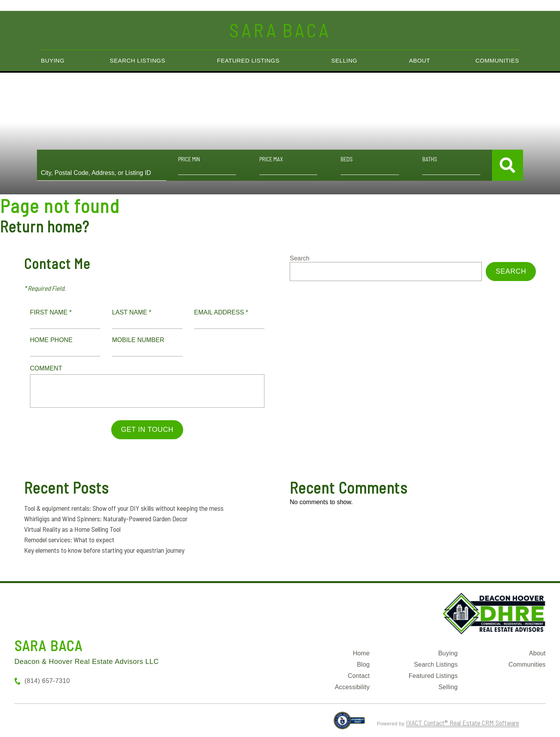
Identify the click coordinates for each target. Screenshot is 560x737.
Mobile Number (138, 340)
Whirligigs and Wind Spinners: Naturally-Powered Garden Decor (105, 518)
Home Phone (51, 340)
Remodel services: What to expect (69, 539)
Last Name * (131, 312)
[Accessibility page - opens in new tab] (349, 724)
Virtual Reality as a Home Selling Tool (72, 529)
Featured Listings (248, 60)
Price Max (271, 158)
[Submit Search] (507, 165)
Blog (363, 664)
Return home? (44, 226)
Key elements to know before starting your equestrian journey (104, 550)
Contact (359, 675)
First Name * (51, 312)
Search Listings (137, 60)
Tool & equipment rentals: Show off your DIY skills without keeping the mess (124, 508)
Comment (46, 368)
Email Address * (221, 312)
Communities (497, 60)
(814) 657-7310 (47, 681)
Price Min (189, 158)
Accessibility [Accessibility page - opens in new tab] (352, 687)
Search (300, 258)
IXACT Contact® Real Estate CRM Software (462, 722)
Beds (347, 158)
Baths (429, 158)
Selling (344, 60)
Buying (53, 60)
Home (361, 653)
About (419, 60)
